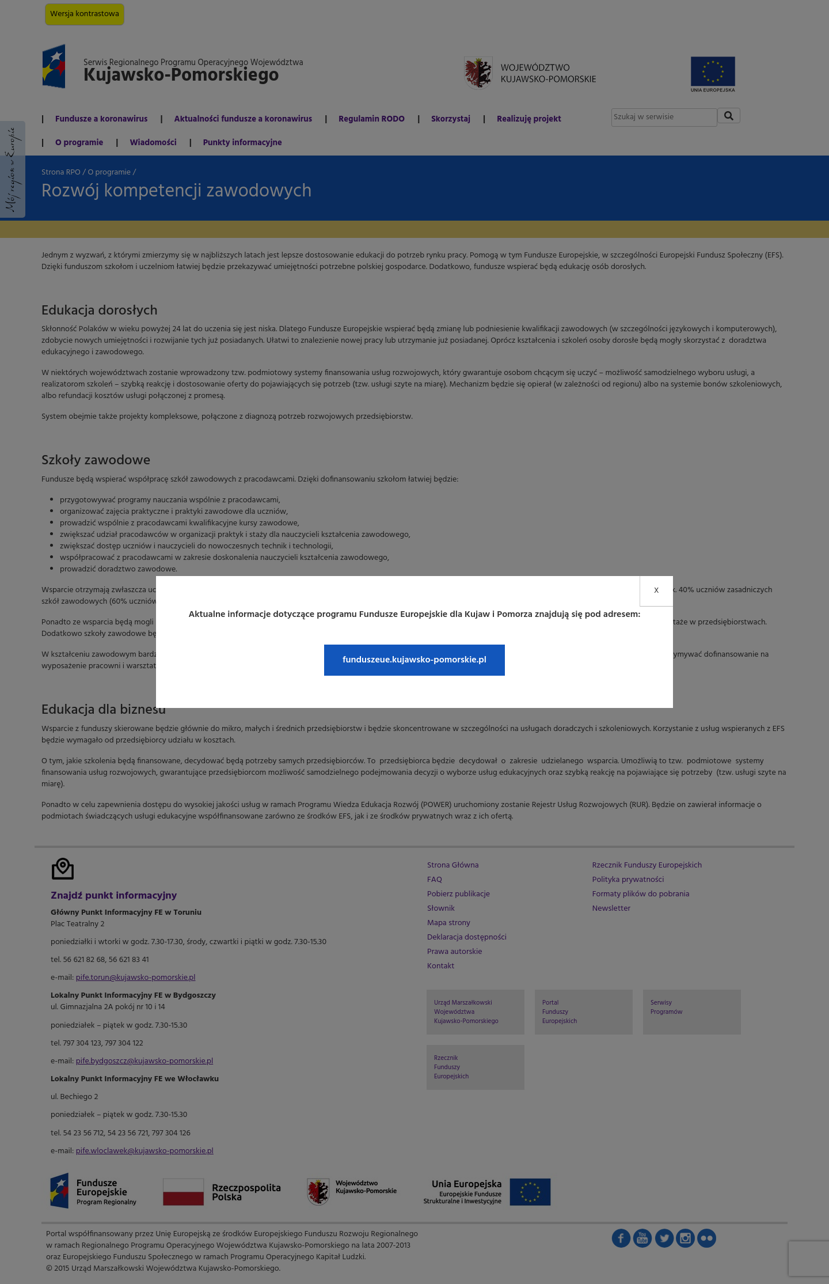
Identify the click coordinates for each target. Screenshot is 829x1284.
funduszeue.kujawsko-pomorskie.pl (414, 660)
